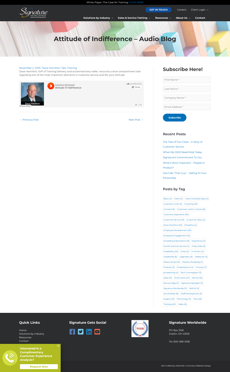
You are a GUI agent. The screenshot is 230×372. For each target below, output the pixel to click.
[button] (159, 9)
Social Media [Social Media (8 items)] (171, 293)
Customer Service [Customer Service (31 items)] (174, 220)
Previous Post (29, 119)
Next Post (136, 119)
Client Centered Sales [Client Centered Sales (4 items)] (197, 198)
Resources (25, 337)
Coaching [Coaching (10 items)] (190, 204)
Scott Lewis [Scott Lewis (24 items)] (182, 278)
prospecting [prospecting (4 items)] (171, 272)
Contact (24, 340)
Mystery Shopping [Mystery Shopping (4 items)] (192, 262)
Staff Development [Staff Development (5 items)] (191, 293)
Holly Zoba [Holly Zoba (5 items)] (198, 246)
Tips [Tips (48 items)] (197, 299)
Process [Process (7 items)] (201, 267)
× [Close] (58, 346)
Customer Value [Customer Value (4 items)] (196, 220)
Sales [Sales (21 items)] (168, 278)
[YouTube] (97, 332)
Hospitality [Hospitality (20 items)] (171, 251)
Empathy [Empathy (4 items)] (191, 225)
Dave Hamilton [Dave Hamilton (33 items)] (173, 225)
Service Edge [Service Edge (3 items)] (171, 283)
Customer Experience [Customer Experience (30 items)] (176, 214)
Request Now (39, 366)
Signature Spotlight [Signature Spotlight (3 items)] (192, 283)
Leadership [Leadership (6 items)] (170, 256)
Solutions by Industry (31, 333)
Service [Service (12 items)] (197, 278)
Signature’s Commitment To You (182, 157)
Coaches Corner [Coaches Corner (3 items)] (173, 204)
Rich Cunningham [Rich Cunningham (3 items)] (191, 272)
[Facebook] (72, 332)
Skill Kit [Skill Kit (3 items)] (194, 288)
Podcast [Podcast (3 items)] (169, 267)
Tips (63, 67)
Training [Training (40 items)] (170, 304)
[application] (206, 10)
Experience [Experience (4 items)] (198, 241)
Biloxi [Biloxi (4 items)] (168, 198)
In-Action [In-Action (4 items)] (198, 251)
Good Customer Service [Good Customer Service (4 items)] (176, 246)
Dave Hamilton (51, 67)
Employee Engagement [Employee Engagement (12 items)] (177, 235)
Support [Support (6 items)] (169, 299)
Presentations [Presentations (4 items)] (185, 267)
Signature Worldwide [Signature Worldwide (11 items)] (175, 288)
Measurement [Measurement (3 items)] (172, 262)
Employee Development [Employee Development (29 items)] (177, 230)
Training (72, 67)
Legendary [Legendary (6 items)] (186, 256)
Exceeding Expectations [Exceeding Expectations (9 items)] (176, 241)
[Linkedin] (89, 332)
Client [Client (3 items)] (178, 198)
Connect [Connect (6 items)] (169, 209)
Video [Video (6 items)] (182, 304)
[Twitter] (80, 332)
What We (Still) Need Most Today (182, 152)
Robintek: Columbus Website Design (193, 365)
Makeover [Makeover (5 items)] (201, 256)
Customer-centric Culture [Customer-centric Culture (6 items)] (191, 209)
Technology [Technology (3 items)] (184, 299)
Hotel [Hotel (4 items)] (185, 251)
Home (23, 330)
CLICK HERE (136, 2)
